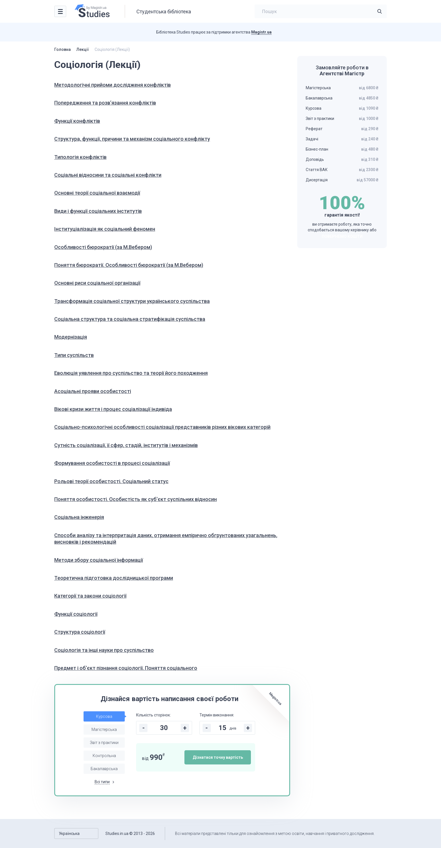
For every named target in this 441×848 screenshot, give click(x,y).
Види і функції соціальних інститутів (98, 211)
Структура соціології (79, 632)
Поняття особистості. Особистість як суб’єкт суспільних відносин (135, 499)
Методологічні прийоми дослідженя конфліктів (112, 85)
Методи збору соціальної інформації (98, 560)
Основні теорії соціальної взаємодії (97, 193)
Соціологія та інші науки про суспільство (104, 650)
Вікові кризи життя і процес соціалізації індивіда (113, 409)
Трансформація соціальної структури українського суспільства (132, 301)
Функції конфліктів (77, 121)
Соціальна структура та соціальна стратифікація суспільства (129, 319)
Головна (62, 49)
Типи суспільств (74, 355)
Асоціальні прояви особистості (92, 391)
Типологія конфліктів (80, 157)
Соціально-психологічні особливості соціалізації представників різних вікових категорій (162, 427)
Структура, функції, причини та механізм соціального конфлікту (132, 139)
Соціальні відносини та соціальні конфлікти (107, 175)
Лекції (82, 49)
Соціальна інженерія (79, 517)
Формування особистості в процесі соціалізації (112, 463)
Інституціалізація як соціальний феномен (104, 229)
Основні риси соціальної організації (97, 283)
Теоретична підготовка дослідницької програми (113, 578)
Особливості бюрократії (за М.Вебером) (103, 247)
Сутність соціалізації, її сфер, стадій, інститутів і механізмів (126, 445)
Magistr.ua (261, 32)
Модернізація (70, 337)
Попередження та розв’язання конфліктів (105, 103)
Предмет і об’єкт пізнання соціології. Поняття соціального (125, 668)
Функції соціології (75, 614)
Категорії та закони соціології (90, 596)
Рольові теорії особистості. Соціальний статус (111, 481)
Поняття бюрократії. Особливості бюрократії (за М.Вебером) (128, 265)
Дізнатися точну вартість (218, 757)
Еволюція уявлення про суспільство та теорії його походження (131, 373)
